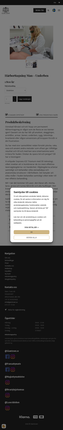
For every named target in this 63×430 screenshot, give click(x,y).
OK (31, 232)
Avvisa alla (31, 238)
